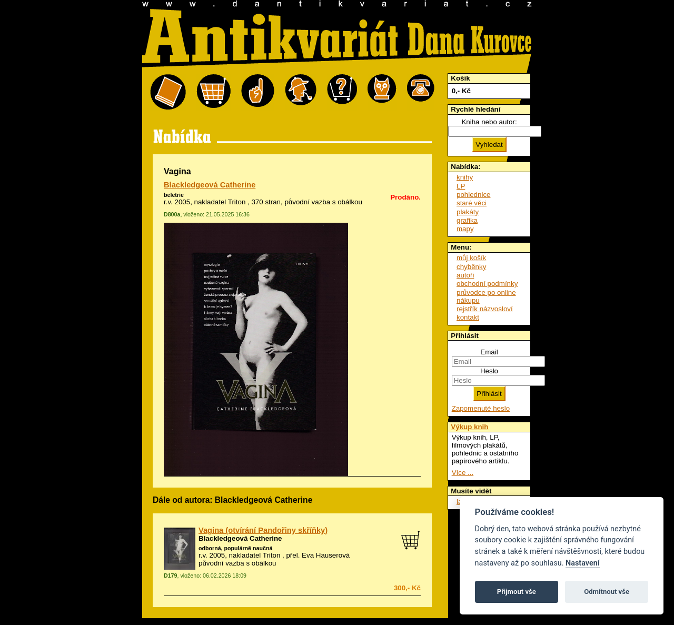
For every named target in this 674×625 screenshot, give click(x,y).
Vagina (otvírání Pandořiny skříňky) (263, 530)
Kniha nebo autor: (489, 122)
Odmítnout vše (606, 592)
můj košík (471, 258)
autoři (465, 275)
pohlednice (473, 195)
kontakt (468, 317)
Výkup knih (469, 427)
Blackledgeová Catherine (209, 185)
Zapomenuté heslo (481, 408)
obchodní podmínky (487, 283)
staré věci (472, 203)
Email (489, 352)
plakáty (468, 212)
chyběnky (471, 267)
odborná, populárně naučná (235, 548)
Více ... (462, 473)
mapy (465, 229)
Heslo (489, 371)
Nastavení (583, 563)
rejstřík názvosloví (485, 309)
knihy (465, 177)
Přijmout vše (516, 592)
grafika (467, 220)
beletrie (174, 195)
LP (461, 186)
